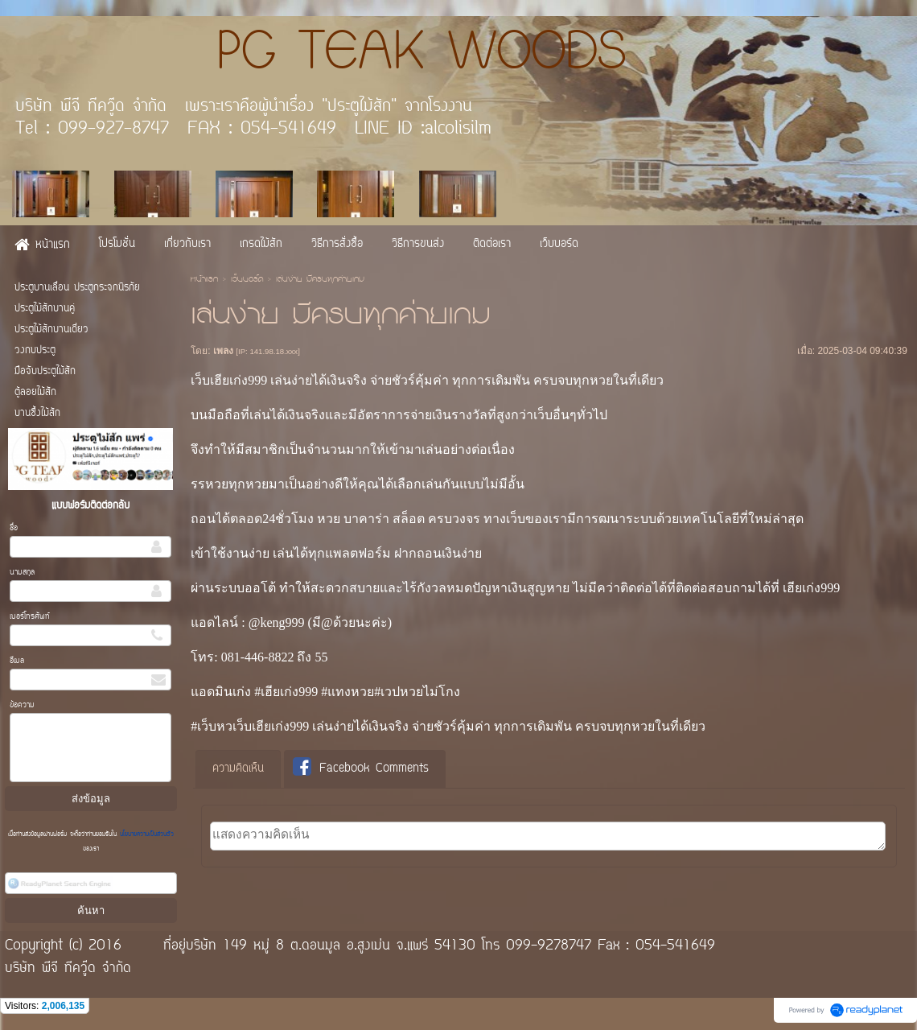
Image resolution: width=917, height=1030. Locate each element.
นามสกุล (22, 572)
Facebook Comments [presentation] (361, 768)
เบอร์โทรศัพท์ (30, 617)
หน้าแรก (204, 280)
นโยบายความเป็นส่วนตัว (145, 834)
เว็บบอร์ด (247, 280)
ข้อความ (22, 705)
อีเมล (17, 661)
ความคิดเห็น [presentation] (238, 768)
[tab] (238, 769)
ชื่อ (14, 528)
